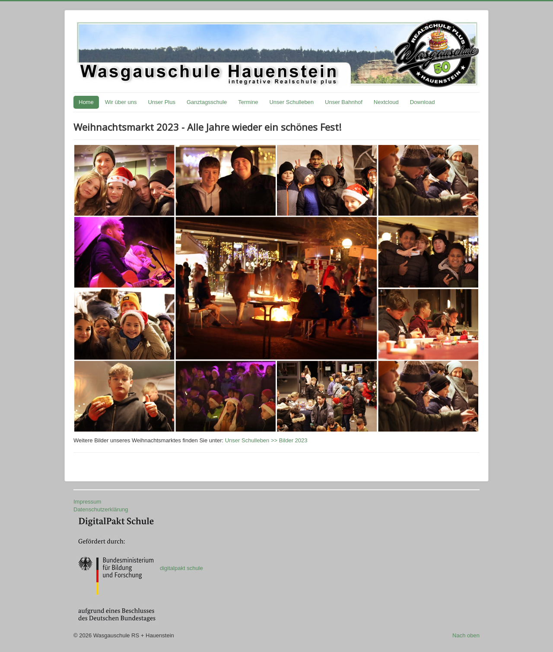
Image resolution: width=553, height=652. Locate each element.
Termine (248, 102)
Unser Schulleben (291, 102)
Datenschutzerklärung (100, 509)
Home (86, 102)
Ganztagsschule (207, 102)
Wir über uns (121, 102)
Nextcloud (386, 102)
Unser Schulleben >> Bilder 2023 (266, 440)
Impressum (87, 501)
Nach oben (466, 635)
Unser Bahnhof (343, 102)
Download (422, 102)
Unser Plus (161, 102)
